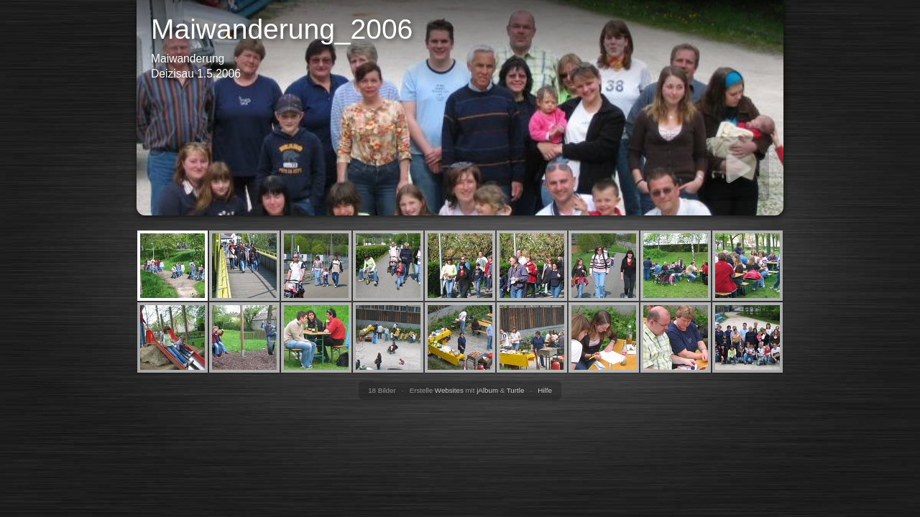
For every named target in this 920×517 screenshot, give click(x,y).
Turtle (516, 390)
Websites (449, 390)
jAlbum (487, 390)
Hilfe (545, 390)
